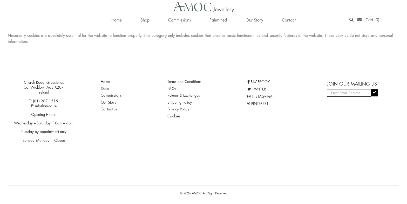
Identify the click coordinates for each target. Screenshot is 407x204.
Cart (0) (372, 20)
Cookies (173, 116)
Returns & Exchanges (183, 95)
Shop (105, 88)
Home (105, 81)
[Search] (351, 20)
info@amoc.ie (46, 106)
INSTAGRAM (260, 96)
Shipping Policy (179, 102)
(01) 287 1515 (45, 101)
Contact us (109, 109)
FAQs (171, 88)
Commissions (111, 95)
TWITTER (256, 89)
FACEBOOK (258, 82)
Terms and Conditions (184, 81)
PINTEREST (257, 103)
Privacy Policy (178, 109)
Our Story (108, 102)
